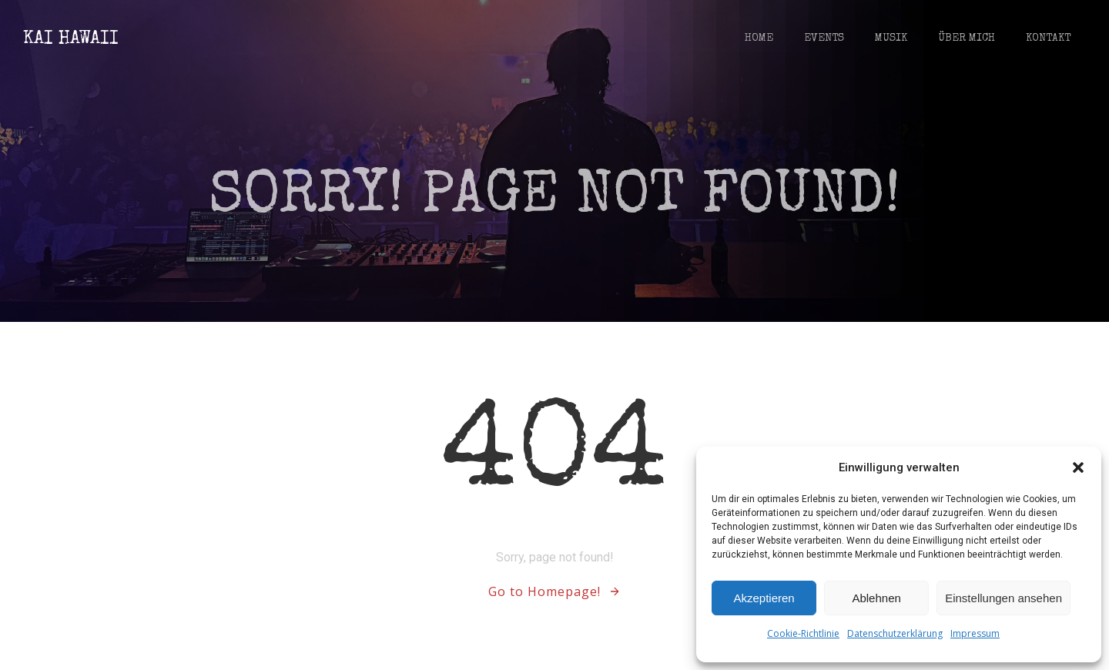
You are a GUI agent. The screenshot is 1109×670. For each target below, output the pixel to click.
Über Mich (966, 38)
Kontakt (1048, 38)
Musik (891, 38)
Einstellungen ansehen (1003, 598)
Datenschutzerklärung (895, 633)
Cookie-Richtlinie (803, 633)
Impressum (975, 633)
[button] (1078, 467)
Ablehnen (876, 598)
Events (824, 38)
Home (759, 38)
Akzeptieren (763, 598)
